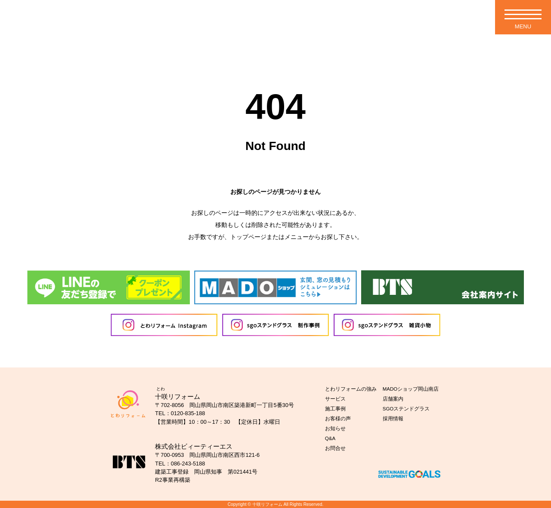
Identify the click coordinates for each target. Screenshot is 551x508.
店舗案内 (393, 398)
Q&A (330, 438)
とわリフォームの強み (351, 389)
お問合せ (335, 448)
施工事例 (335, 408)
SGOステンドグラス (406, 408)
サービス (335, 398)
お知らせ (335, 428)
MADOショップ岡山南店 (411, 389)
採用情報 (393, 418)
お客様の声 (338, 418)
